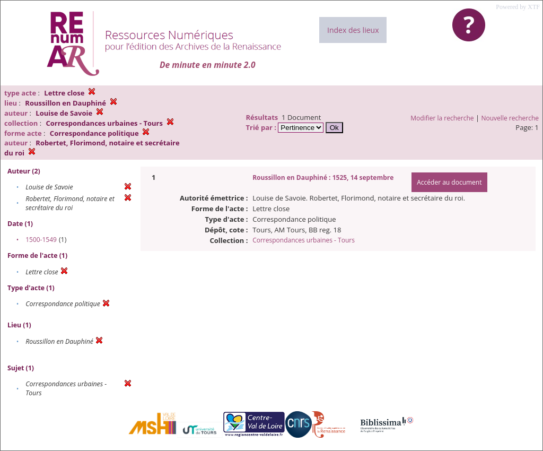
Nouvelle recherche (510, 118)
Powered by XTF (518, 7)
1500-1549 (41, 239)
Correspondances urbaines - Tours (303, 240)
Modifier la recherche (442, 118)
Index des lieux (353, 30)
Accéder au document (449, 182)
